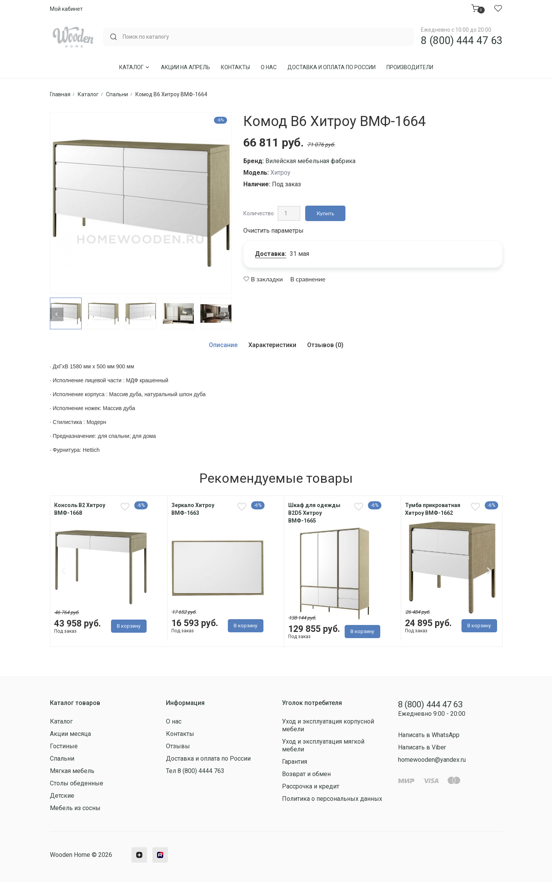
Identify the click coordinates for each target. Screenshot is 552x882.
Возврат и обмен (306, 774)
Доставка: (270, 253)
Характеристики (272, 345)
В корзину (128, 626)
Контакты (235, 67)
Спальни (62, 758)
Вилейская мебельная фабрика (310, 161)
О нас (269, 67)
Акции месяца (70, 733)
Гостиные (64, 746)
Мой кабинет (66, 9)
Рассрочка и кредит (310, 786)
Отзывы (178, 746)
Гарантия (294, 761)
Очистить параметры (273, 230)
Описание (223, 345)
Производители (409, 67)
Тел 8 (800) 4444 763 (195, 771)
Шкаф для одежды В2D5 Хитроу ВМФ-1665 (314, 513)
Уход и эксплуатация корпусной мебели (328, 725)
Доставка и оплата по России (331, 67)
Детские (62, 795)
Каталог (134, 67)
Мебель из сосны (75, 808)
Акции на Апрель (185, 67)
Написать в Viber (422, 747)
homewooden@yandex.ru (432, 759)
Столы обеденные (76, 783)
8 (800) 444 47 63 (461, 40)
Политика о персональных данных (332, 798)
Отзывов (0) (325, 345)
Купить (326, 213)
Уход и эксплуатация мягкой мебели (323, 745)
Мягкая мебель (72, 771)
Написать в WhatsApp (429, 735)
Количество (258, 213)
